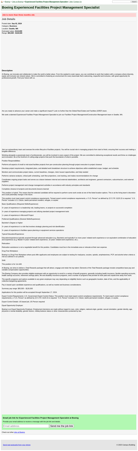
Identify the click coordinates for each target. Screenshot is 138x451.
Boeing (7, 2)
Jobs (71, 2)
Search (134, 2)
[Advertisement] (64, 53)
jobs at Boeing (19, 432)
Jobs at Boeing (17, 2)
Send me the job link (61, 426)
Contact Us (77, 2)
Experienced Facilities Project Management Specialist (46, 2)
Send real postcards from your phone (16, 445)
